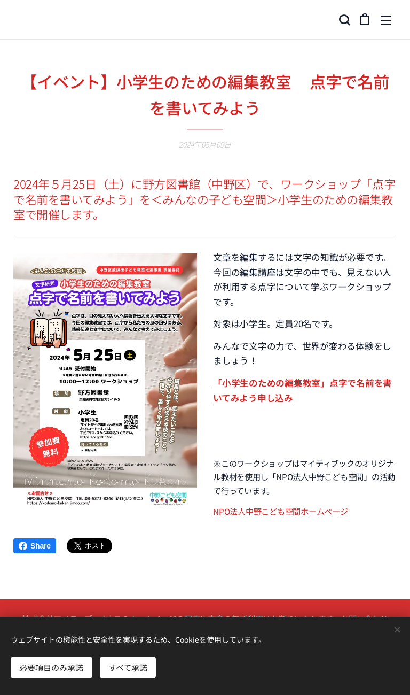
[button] (343, 19)
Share (35, 546)
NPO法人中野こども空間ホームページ (281, 510)
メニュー (386, 20)
